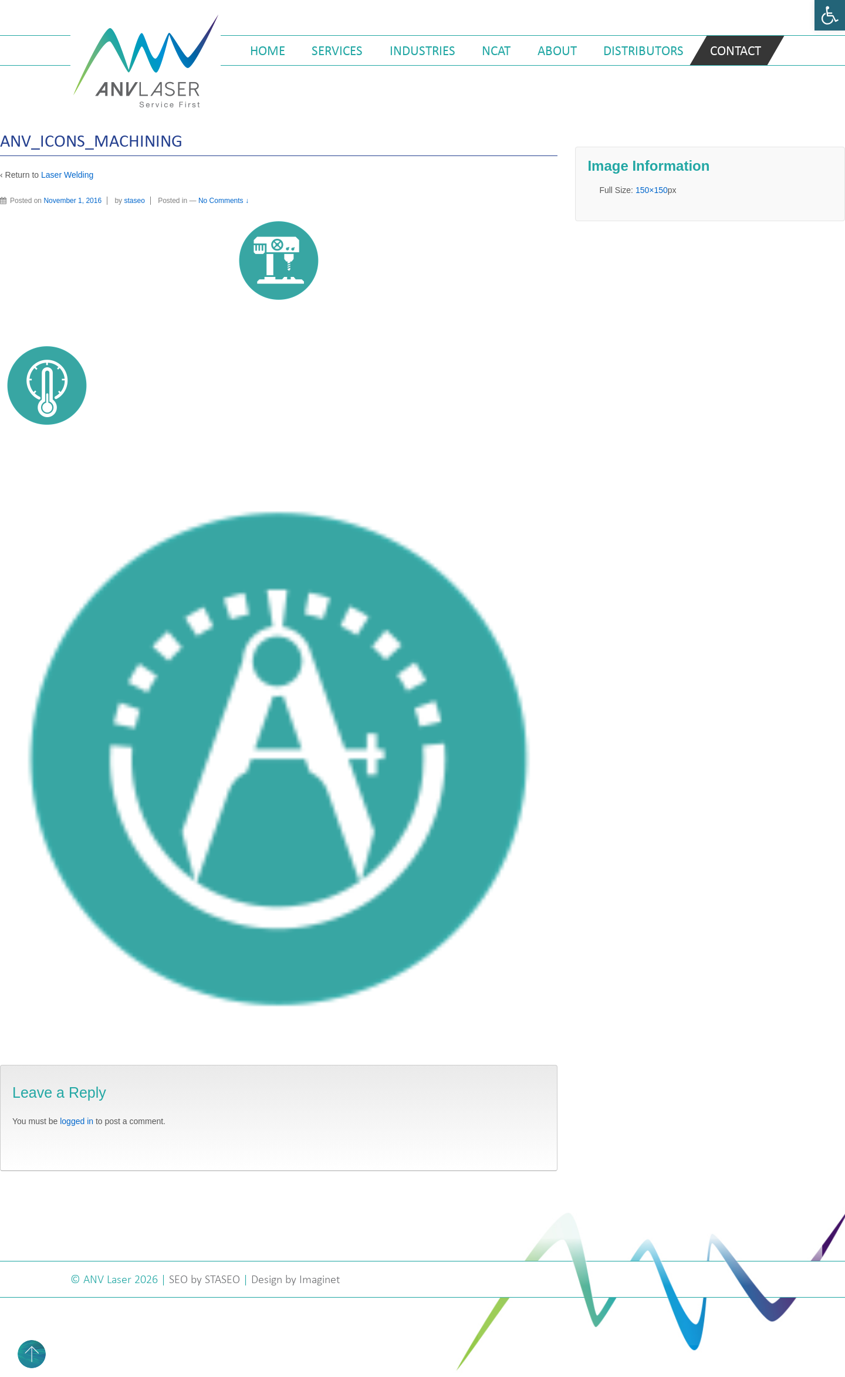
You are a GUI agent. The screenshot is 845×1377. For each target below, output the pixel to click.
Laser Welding (67, 175)
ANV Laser (108, 1279)
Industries (422, 50)
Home (267, 50)
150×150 (652, 190)
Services (337, 50)
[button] (829, 15)
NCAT (496, 50)
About (557, 50)
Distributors (643, 50)
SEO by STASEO (204, 1279)
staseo (134, 201)
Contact (735, 50)
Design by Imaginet (295, 1279)
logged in (76, 1121)
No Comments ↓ (223, 201)
